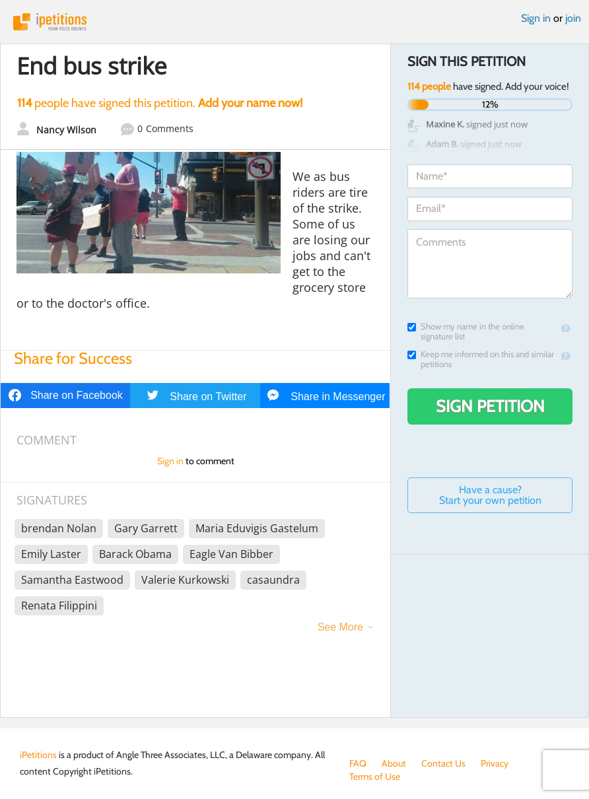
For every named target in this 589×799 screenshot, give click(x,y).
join (573, 18)
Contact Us (443, 763)
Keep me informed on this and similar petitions (480, 359)
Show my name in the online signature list (465, 331)
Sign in (536, 18)
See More (340, 627)
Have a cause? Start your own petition (490, 494)
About (394, 763)
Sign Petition (490, 406)
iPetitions (294, 21)
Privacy (494, 763)
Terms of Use (374, 776)
